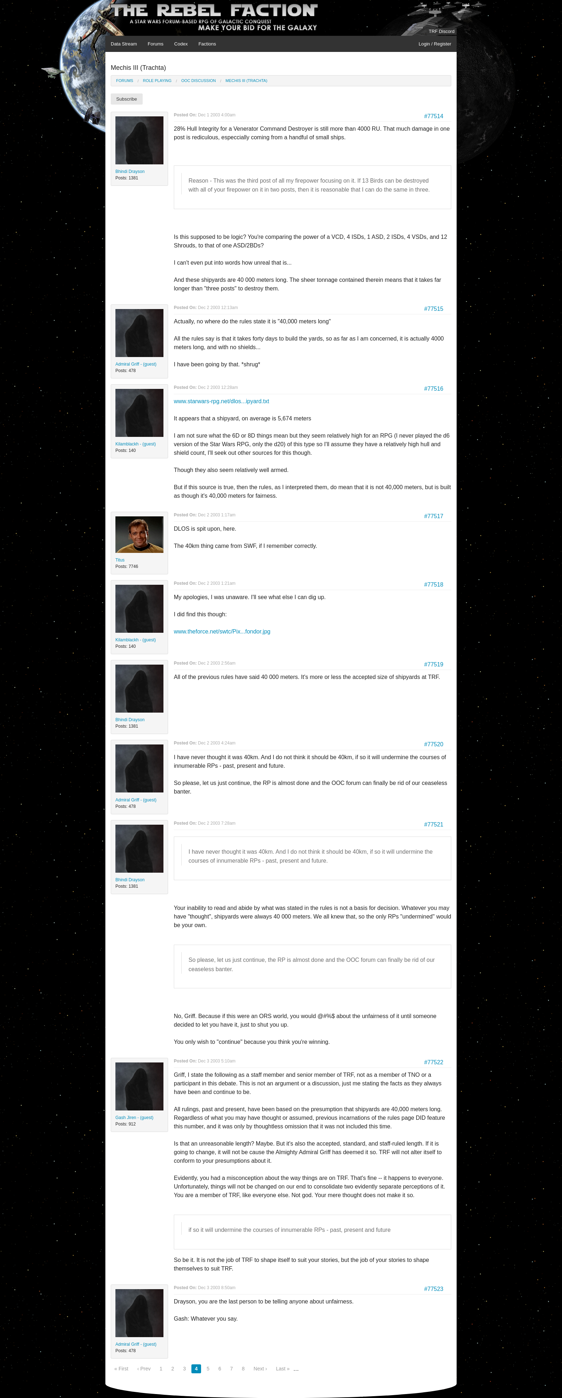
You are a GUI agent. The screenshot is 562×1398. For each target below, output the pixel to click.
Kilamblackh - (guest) (135, 444)
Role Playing (157, 80)
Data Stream (124, 44)
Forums (155, 44)
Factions (207, 44)
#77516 (433, 389)
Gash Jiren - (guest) (134, 1117)
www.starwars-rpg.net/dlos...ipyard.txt (221, 401)
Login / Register (435, 44)
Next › (260, 1369)
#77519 (433, 664)
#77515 (433, 309)
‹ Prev (144, 1369)
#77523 (433, 1289)
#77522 (433, 1062)
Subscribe (126, 99)
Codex (181, 44)
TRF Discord (441, 31)
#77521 (433, 824)
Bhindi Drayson (129, 171)
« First (121, 1369)
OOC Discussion (198, 80)
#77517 (433, 516)
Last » (283, 1369)
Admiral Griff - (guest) (135, 364)
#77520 (433, 744)
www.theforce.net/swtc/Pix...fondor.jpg (222, 631)
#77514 (433, 116)
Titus (120, 560)
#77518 (433, 585)
